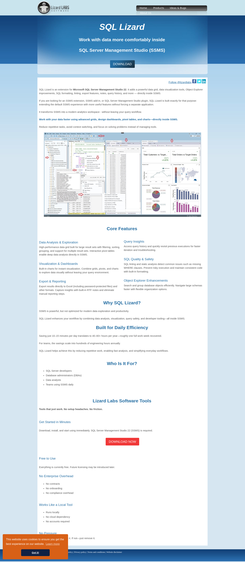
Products (158, 7)
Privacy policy (80, 552)
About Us (145, 12)
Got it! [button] (35, 552)
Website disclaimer (114, 552)
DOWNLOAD (122, 64)
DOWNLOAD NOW (122, 441)
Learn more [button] (53, 543)
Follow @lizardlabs (180, 82)
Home (143, 7)
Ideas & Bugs (178, 7)
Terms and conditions (96, 552)
